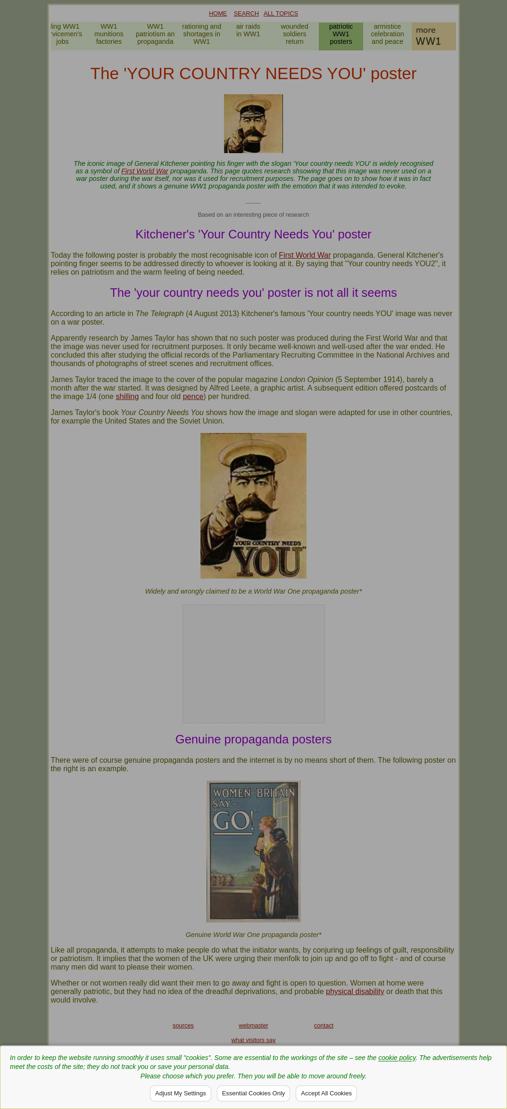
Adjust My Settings (180, 1093)
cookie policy (397, 1057)
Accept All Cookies (326, 1093)
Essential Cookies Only (253, 1093)
